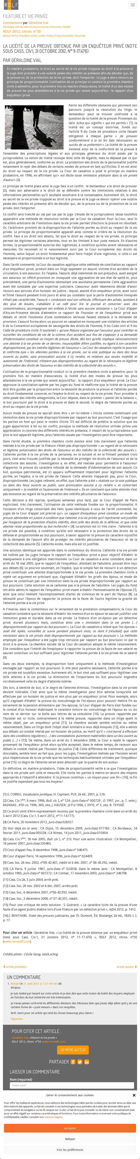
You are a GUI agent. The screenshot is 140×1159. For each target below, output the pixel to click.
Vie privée (79, 35)
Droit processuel (39, 26)
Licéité (41, 35)
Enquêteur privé (28, 35)
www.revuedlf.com (17, 941)
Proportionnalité (64, 35)
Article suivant (127, 966)
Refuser (70, 1139)
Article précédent (15, 966)
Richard (15, 983)
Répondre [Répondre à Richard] (18, 1018)
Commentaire (12, 23)
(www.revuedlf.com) (53, 1041)
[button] (134, 1095)
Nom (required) (21, 1080)
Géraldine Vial (38, 23)
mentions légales (53, 1117)
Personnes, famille (60, 26)
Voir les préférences (70, 1150)
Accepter (70, 1128)
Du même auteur (72, 1050)
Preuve (50, 35)
